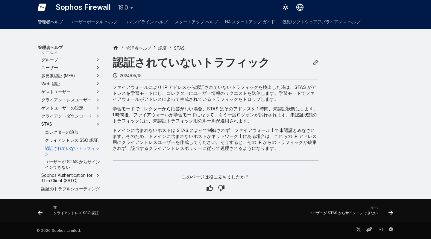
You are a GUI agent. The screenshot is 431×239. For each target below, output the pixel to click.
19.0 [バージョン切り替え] (123, 7)
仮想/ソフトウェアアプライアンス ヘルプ (321, 21)
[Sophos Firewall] (41, 7)
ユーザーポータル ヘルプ (93, 21)
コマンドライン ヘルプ (146, 21)
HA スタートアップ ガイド (250, 21)
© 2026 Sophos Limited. (59, 230)
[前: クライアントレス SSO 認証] (70, 212)
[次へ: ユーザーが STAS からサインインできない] (349, 212)
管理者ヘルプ (50, 21)
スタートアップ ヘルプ (196, 21)
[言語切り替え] (300, 7)
